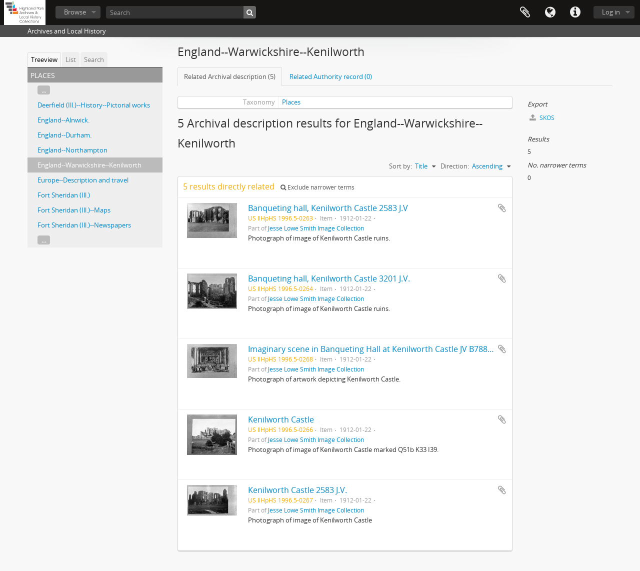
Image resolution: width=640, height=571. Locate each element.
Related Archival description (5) (230, 76)
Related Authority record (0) (331, 76)
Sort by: (400, 166)
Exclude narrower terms (317, 187)
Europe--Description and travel (83, 180)
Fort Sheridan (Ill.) (64, 195)
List (71, 59)
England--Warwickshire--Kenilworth (90, 165)
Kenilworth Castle (281, 419)
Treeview (44, 59)
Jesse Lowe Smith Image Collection (316, 228)
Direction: (454, 166)
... (44, 90)
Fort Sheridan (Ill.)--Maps (74, 210)
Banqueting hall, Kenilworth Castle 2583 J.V (328, 208)
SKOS (542, 118)
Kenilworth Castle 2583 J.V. (297, 490)
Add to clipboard (502, 208)
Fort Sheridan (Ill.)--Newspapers (84, 225)
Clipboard (525, 12)
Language (550, 12)
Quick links (575, 12)
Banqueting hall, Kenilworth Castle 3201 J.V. (329, 278)
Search (94, 59)
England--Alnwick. (64, 120)
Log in (611, 12)
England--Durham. (65, 135)
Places (291, 102)
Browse (75, 12)
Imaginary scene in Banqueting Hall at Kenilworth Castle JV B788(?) (372, 349)
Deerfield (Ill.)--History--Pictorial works (94, 105)
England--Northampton (73, 150)
